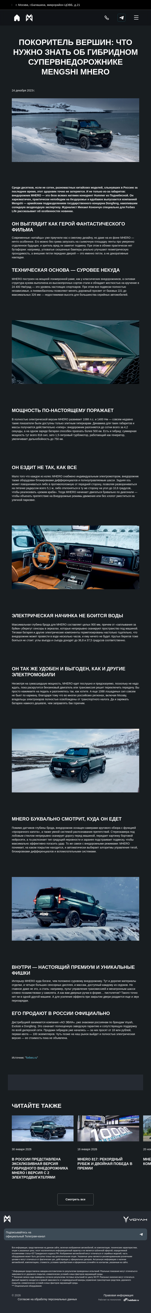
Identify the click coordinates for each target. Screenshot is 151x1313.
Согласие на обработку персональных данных (47, 1299)
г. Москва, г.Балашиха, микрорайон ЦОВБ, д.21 (48, 4)
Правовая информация (118, 1295)
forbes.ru (31, 1057)
